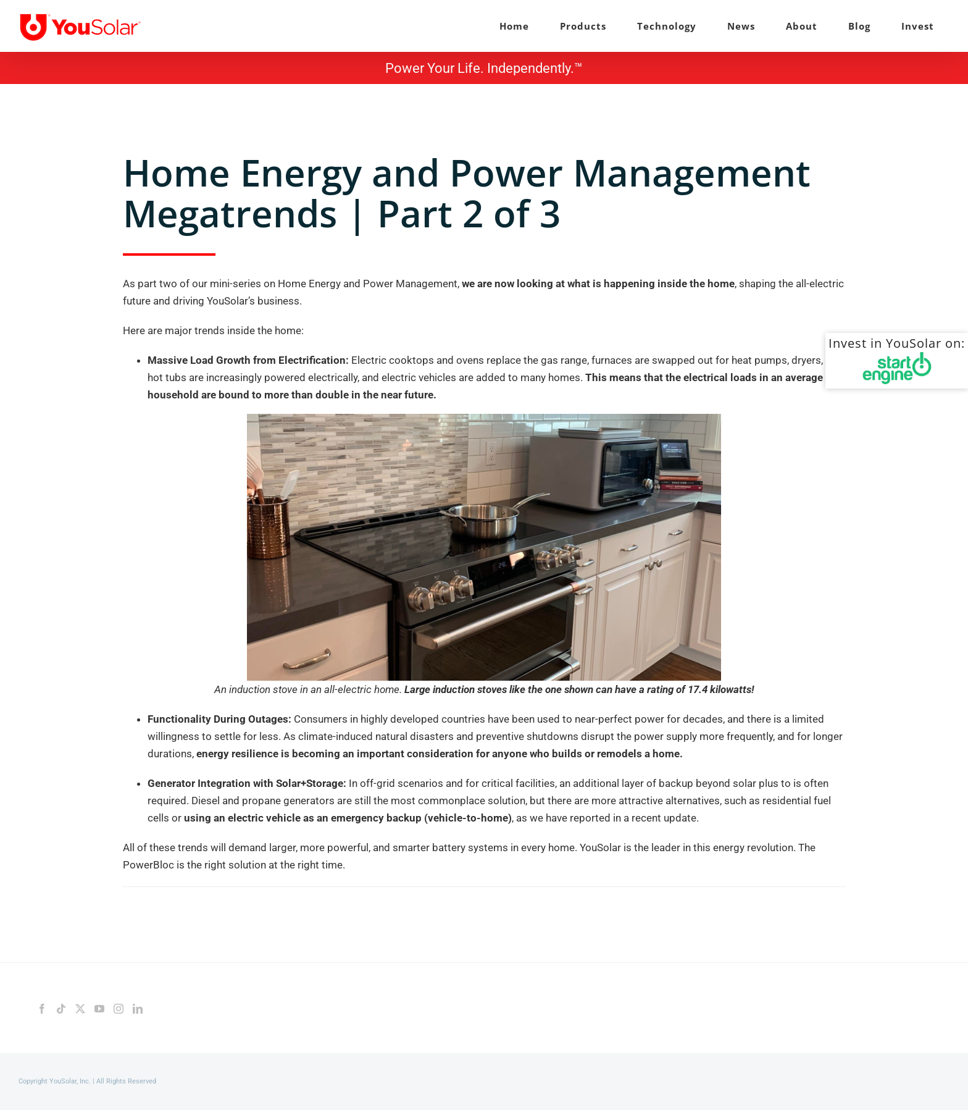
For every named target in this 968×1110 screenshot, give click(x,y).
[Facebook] (42, 1009)
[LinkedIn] (138, 1009)
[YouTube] (99, 1009)
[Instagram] (118, 1009)
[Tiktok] (61, 1009)
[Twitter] (80, 1009)
